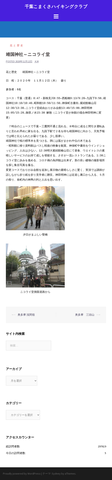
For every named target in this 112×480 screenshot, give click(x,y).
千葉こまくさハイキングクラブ (56, 6)
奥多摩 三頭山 (84, 314)
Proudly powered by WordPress (22, 473)
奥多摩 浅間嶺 (26, 314)
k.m (37, 61)
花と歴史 (17, 45)
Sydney (56, 473)
